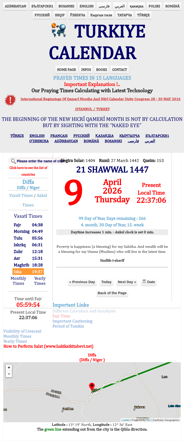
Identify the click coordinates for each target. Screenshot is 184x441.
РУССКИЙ (42, 15)
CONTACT (119, 70)
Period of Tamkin (68, 326)
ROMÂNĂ (172, 6)
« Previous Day (82, 282)
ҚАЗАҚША (104, 135)
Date (148, 281)
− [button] (9, 374)
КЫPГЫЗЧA (129, 135)
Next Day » (127, 282)
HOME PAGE (66, 70)
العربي (120, 6)
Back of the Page (112, 293)
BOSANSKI (66, 6)
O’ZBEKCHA (39, 141)
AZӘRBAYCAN (15, 6)
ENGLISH (86, 6)
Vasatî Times (21, 195)
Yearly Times (40, 281)
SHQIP (60, 15)
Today (106, 282)
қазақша (136, 6)
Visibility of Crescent (22, 331)
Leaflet (126, 420)
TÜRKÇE (143, 15)
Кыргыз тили (101, 15)
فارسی (104, 6)
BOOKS (101, 70)
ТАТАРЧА (124, 15)
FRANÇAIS (59, 135)
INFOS (86, 70)
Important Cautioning (72, 320)
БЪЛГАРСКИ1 (42, 6)
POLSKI (154, 6)
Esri (148, 420)
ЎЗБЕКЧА (77, 15)
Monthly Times (18, 281)
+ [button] (9, 368)
